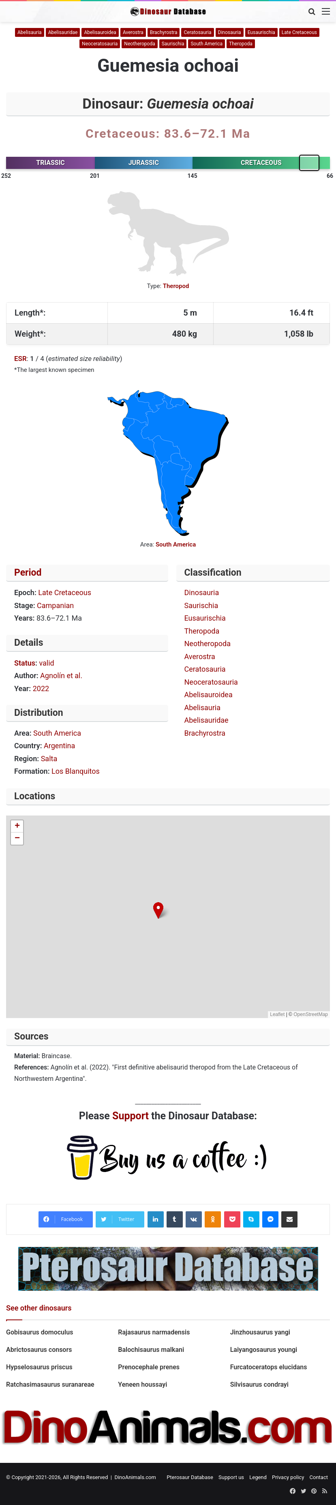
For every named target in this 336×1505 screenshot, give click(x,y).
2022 (41, 688)
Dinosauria (229, 32)
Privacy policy (288, 1477)
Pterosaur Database (190, 1477)
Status (24, 663)
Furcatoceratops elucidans (268, 1367)
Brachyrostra (164, 32)
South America (206, 44)
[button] (158, 910)
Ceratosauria (197, 32)
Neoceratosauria (100, 44)
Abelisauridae (63, 32)
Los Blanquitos (75, 771)
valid (46, 663)
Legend (258, 1477)
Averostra (133, 32)
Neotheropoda (139, 44)
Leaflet (277, 1014)
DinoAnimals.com (135, 1477)
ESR (20, 358)
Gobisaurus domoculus (40, 1332)
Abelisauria (29, 32)
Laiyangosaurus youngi (263, 1349)
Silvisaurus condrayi (260, 1384)
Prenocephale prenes (149, 1367)
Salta (49, 758)
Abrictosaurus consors (39, 1349)
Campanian (55, 605)
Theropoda (241, 44)
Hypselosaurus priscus (40, 1367)
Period (28, 572)
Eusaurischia (261, 32)
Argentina (59, 745)
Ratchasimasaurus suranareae (50, 1384)
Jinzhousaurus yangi (260, 1332)
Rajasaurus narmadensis (154, 1332)
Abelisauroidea (100, 32)
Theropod (176, 286)
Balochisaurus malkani (151, 1349)
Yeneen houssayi (142, 1384)
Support (130, 1116)
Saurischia (173, 44)
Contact (319, 1477)
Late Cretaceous (299, 32)
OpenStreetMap (310, 1014)
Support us (231, 1477)
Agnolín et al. (61, 675)
